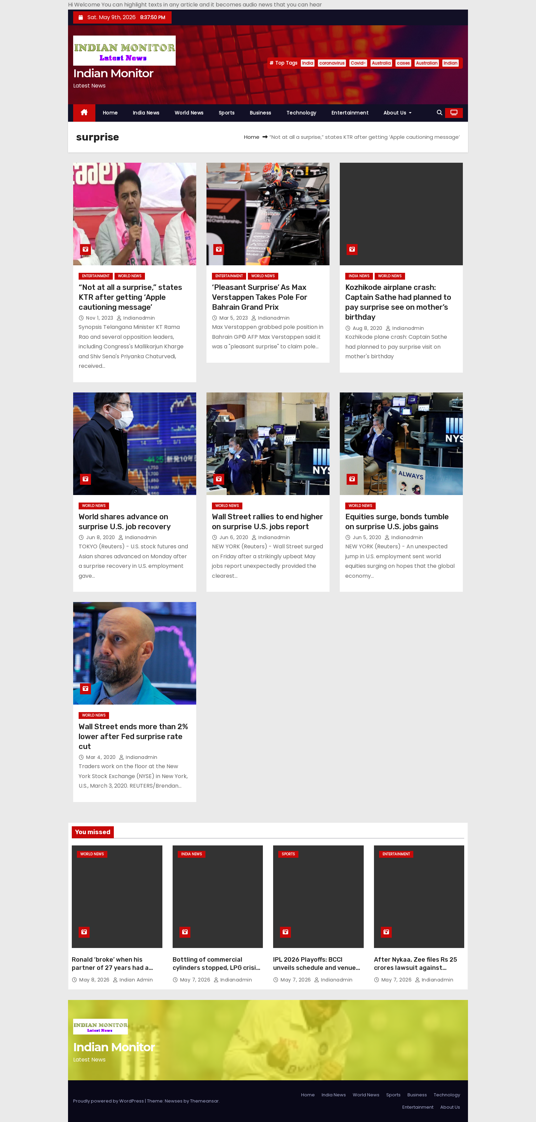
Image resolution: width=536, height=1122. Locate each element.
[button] (439, 113)
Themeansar (204, 1101)
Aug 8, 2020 (368, 328)
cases (403, 63)
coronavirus (332, 63)
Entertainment (350, 112)
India (307, 63)
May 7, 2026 (196, 979)
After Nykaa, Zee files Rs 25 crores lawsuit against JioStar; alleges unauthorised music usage (415, 972)
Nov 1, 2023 (100, 318)
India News (146, 112)
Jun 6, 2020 (234, 537)
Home (110, 112)
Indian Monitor (113, 73)
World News (189, 112)
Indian (450, 63)
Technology (301, 112)
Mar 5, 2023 (234, 318)
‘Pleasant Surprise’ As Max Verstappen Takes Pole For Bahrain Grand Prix (259, 297)
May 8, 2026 (95, 979)
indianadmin (136, 318)
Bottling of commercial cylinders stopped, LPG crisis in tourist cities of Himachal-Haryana (216, 972)
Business (260, 112)
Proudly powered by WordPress (109, 1101)
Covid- (358, 63)
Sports (227, 112)
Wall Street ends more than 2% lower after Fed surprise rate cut (133, 736)
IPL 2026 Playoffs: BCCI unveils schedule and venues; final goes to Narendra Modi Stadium (317, 972)
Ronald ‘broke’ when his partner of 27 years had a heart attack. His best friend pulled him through (115, 972)
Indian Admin (133, 979)
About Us (398, 112)
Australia (381, 63)
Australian (427, 63)
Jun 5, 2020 (368, 537)
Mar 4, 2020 (101, 757)
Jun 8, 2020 (101, 537)
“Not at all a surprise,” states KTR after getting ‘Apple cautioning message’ (130, 297)
